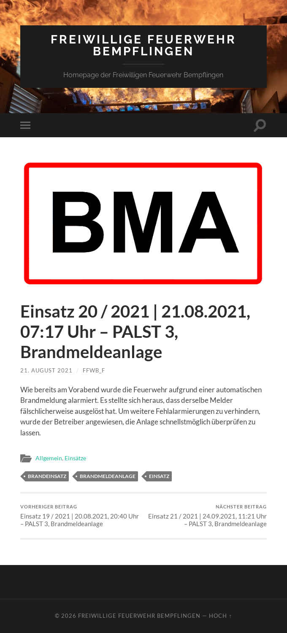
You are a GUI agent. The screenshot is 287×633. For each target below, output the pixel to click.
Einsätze (75, 458)
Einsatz (159, 476)
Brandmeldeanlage (107, 476)
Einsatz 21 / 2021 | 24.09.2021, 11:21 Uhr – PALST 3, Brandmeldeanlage (206, 516)
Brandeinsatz (47, 476)
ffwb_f (94, 370)
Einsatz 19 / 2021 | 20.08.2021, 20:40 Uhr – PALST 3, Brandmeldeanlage (80, 516)
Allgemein (48, 458)
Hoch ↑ (220, 615)
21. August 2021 (46, 370)
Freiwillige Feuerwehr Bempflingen (143, 45)
